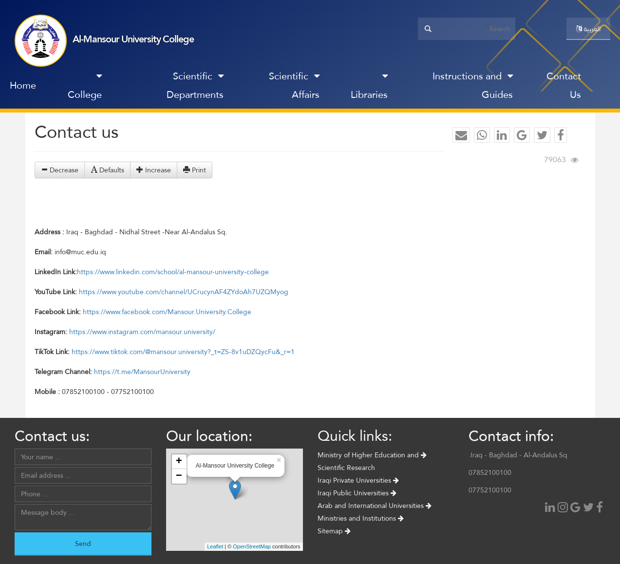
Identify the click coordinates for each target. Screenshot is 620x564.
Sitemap (334, 531)
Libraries (369, 87)
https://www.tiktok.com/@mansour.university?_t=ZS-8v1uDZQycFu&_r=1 (183, 351)
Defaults (107, 170)
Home (23, 85)
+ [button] (179, 461)
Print (194, 170)
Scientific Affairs (294, 85)
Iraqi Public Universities (357, 493)
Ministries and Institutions (361, 518)
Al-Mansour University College (133, 39)
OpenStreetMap (252, 546)
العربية (588, 28)
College (85, 87)
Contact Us (563, 85)
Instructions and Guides (472, 85)
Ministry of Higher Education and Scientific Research (372, 461)
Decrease (59, 170)
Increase (153, 170)
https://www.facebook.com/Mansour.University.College (167, 311)
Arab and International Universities (375, 505)
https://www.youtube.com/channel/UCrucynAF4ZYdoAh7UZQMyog (183, 291)
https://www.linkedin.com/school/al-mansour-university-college (173, 271)
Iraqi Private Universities (358, 480)
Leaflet (215, 546)
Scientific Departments (195, 85)
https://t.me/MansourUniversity (142, 371)
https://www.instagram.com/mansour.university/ (142, 331)
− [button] (179, 476)
